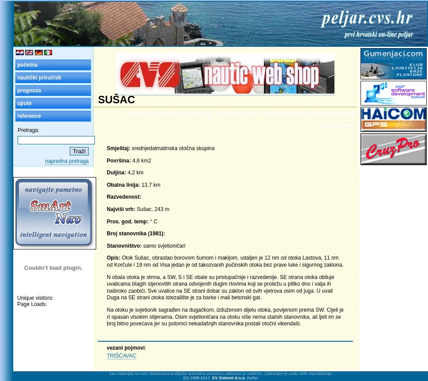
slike (250, 113)
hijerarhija (167, 113)
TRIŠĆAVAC (121, 356)
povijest (228, 113)
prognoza (29, 90)
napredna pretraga (67, 161)
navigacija (199, 113)
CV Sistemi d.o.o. (229, 378)
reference (29, 116)
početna (27, 65)
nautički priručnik (39, 78)
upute (24, 103)
